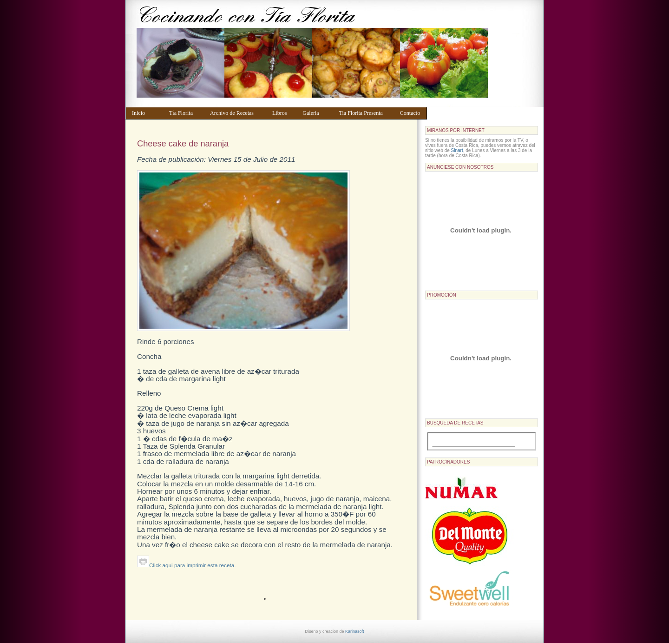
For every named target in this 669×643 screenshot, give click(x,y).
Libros (283, 113)
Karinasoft (354, 631)
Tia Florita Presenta (365, 113)
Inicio (146, 113)
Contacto (411, 113)
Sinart (457, 150)
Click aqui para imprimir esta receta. (186, 565)
